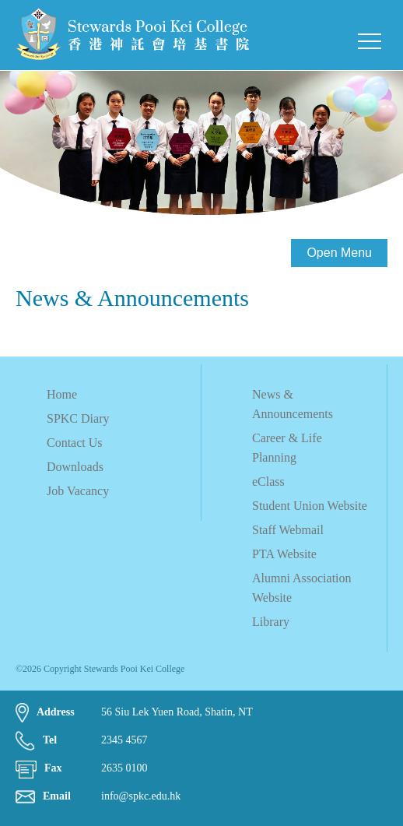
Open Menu (339, 252)
